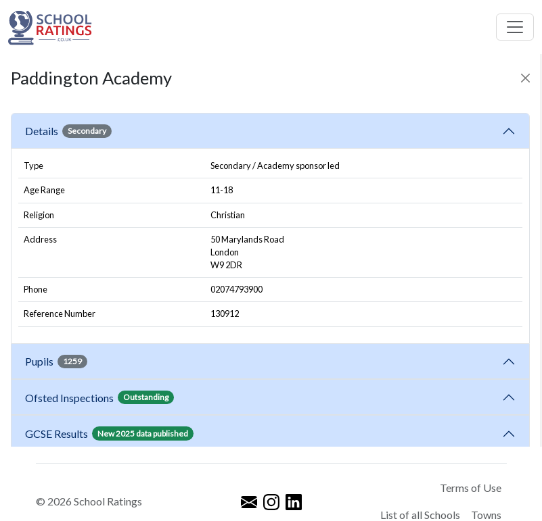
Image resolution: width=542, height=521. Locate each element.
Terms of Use (470, 487)
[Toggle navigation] (515, 27)
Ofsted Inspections (99, 397)
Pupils (56, 361)
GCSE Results (109, 433)
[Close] (525, 78)
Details (68, 131)
